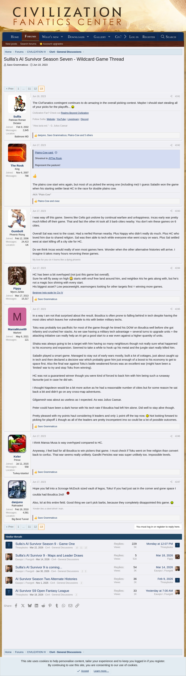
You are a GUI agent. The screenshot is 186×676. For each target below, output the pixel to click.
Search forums (28, 43)
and (49, 201)
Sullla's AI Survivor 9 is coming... (38, 567)
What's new (50, 37)
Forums (30, 36)
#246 (177, 436)
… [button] (23, 88)
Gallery (100, 37)
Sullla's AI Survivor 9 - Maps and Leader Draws (49, 555)
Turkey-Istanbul (20, 473)
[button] (62, 37)
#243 (177, 211)
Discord (85, 119)
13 (41, 88)
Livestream (73, 119)
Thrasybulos (21, 547)
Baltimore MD (22, 136)
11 (29, 88)
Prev (11, 88)
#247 (177, 482)
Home (15, 37)
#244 (177, 268)
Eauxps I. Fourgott (24, 559)
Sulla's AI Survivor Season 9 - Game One (45, 544)
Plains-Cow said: (44, 152)
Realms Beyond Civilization (75, 113)
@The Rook (55, 158)
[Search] (168, 37)
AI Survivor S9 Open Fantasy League (42, 591)
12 (35, 88)
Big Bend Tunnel (20, 519)
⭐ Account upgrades (51, 43)
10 (77, 547)
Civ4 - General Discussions (59, 547)
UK (27, 245)
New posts (11, 43)
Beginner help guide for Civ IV (48, 292)
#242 (177, 145)
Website (51, 119)
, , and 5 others (65, 135)
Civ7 (118, 37)
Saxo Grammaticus (17, 64)
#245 (177, 309)
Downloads (76, 37)
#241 (177, 96)
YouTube (61, 119)
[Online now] (17, 284)
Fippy (170, 559)
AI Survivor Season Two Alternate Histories (46, 579)
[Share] (171, 96)
